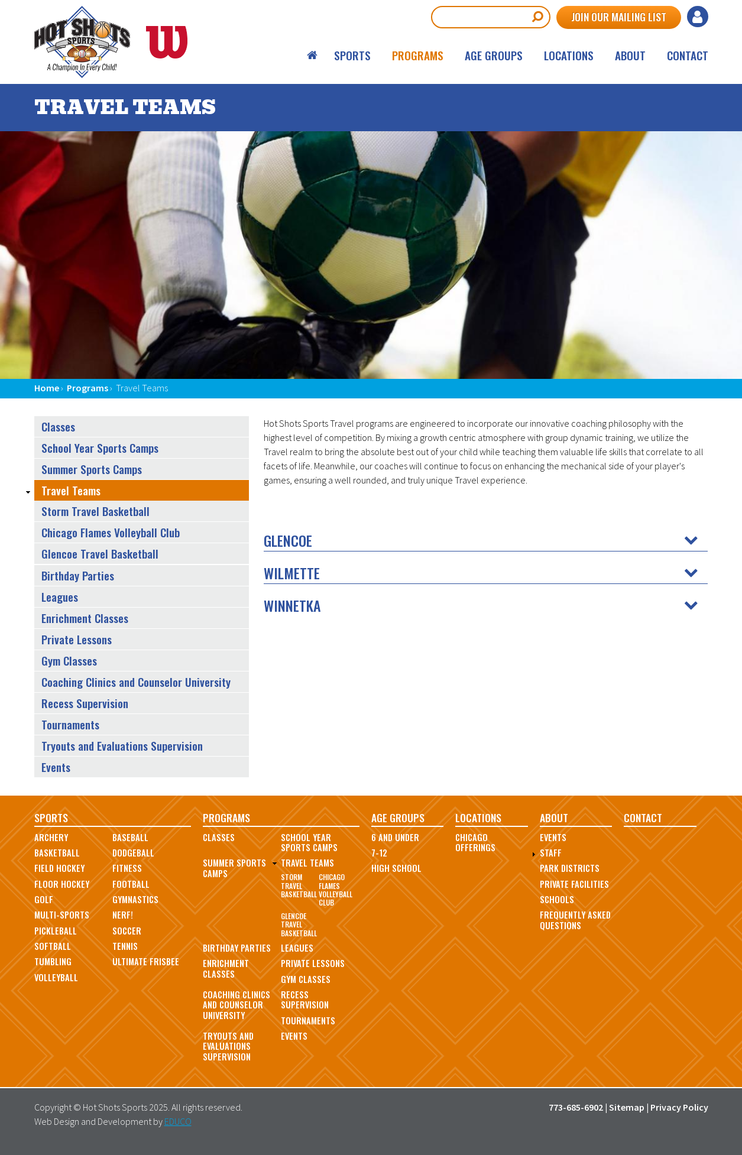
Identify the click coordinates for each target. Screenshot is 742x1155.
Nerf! (122, 915)
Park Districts (570, 868)
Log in (697, 16)
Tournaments (70, 724)
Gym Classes (69, 660)
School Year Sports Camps (99, 447)
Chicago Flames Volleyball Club (110, 532)
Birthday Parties (77, 575)
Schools (557, 899)
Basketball (57, 852)
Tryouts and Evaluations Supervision (122, 745)
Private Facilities (574, 884)
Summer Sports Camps (91, 469)
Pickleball (55, 930)
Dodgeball (133, 852)
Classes (58, 426)
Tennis (125, 946)
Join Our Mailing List (618, 16)
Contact (687, 55)
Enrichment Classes (84, 618)
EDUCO (178, 1121)
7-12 (379, 852)
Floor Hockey (61, 884)
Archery (51, 837)
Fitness (127, 868)
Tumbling (53, 961)
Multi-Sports (61, 915)
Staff (551, 852)
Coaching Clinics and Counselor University (136, 681)
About (630, 55)
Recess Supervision (84, 703)
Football (131, 884)
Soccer (126, 930)
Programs (417, 55)
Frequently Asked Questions (575, 920)
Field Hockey (59, 868)
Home (312, 55)
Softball (52, 946)
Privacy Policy (679, 1107)
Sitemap (626, 1107)
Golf (43, 899)
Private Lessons (76, 639)
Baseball (130, 837)
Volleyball (56, 977)
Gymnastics (135, 899)
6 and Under (395, 837)
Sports (352, 55)
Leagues (59, 596)
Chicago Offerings (475, 842)
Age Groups (494, 55)
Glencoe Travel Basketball (99, 553)
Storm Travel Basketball (95, 511)
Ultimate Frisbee (145, 961)
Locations (569, 55)
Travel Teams (71, 490)
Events (55, 767)
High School (396, 868)
